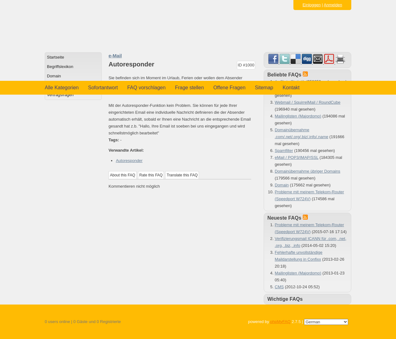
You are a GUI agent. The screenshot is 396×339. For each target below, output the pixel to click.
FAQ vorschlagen (146, 87)
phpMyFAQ (280, 321)
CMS (279, 286)
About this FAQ (122, 175)
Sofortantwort (103, 87)
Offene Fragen (229, 87)
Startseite (55, 57)
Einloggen (311, 5)
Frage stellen (189, 87)
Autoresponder (129, 160)
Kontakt (291, 87)
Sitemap (264, 87)
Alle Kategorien (62, 87)
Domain (54, 76)
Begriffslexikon (60, 66)
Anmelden (333, 5)
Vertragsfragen (60, 94)
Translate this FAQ (182, 175)
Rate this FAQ (151, 175)
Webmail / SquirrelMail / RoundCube (307, 102)
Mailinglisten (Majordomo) (298, 116)
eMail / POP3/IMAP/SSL (296, 157)
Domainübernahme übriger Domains (307, 171)
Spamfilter (284, 150)
